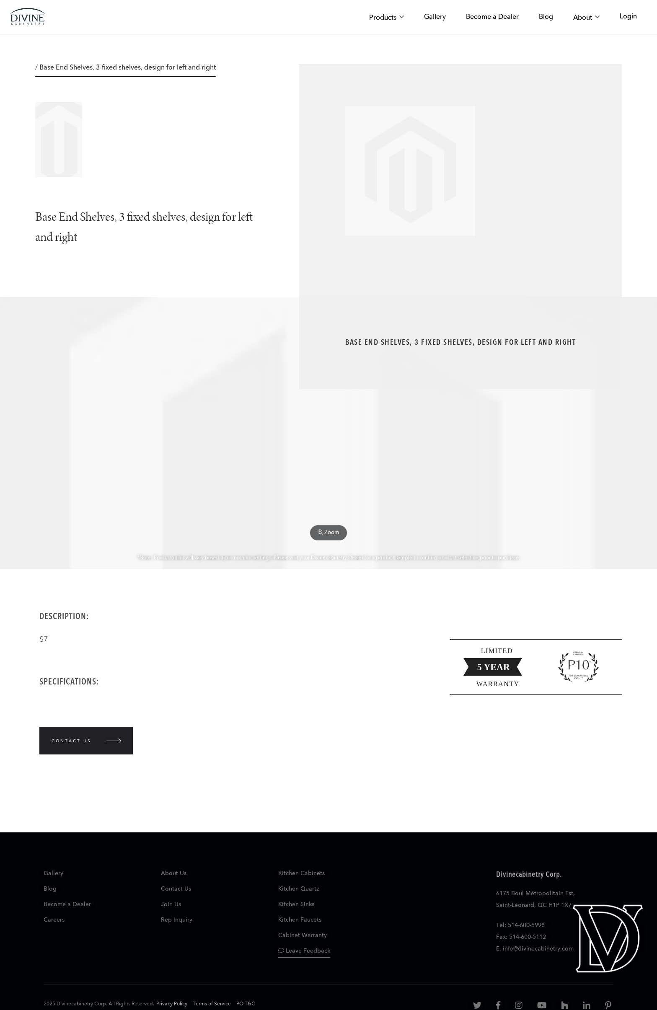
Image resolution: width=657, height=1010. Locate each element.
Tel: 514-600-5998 (520, 925)
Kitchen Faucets (299, 920)
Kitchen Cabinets (301, 873)
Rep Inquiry (176, 920)
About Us (173, 873)
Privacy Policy (171, 1004)
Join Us (171, 904)
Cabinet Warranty (302, 935)
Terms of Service (212, 1004)
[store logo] (27, 17)
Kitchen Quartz (298, 889)
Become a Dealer (67, 904)
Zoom (328, 532)
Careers (54, 920)
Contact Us (176, 889)
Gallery (53, 873)
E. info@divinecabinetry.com (535, 949)
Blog (50, 889)
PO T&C (245, 1004)
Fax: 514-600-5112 (521, 937)
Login (628, 16)
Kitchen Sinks (296, 904)
